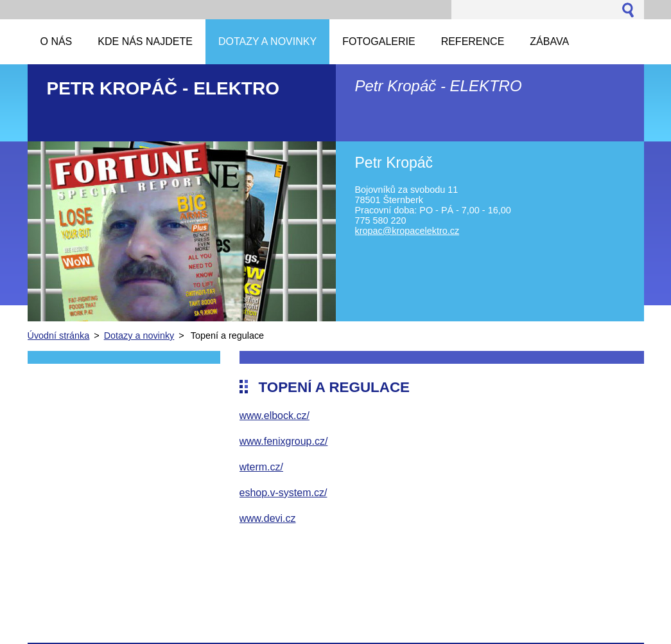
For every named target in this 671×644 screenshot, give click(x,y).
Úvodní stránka (59, 335)
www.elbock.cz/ (274, 415)
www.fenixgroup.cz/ (284, 441)
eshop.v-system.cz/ (283, 492)
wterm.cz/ (261, 466)
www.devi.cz (268, 518)
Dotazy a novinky (139, 335)
